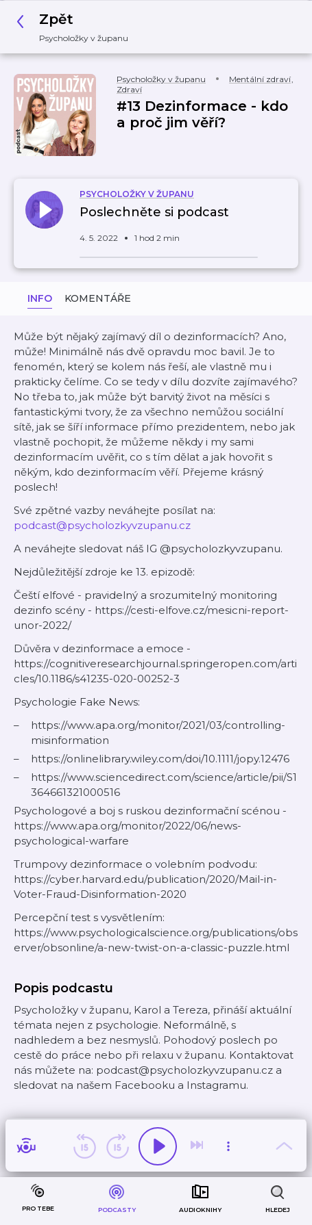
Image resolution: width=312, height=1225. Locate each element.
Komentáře (97, 298)
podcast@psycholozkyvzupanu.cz (102, 525)
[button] (76, 27)
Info (39, 298)
